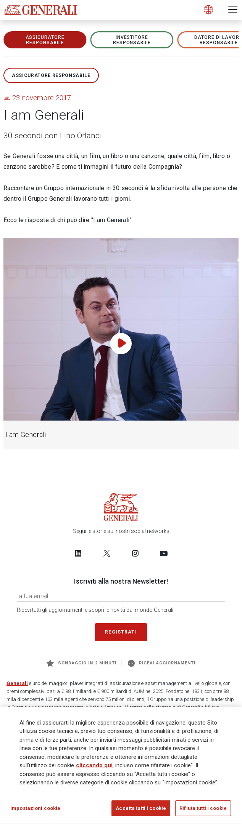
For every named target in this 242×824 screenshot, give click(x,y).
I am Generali (25, 434)
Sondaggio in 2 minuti (81, 663)
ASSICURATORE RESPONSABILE (45, 40)
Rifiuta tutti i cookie (203, 811)
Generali (17, 683)
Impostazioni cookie (35, 811)
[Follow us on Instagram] (135, 553)
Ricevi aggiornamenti (161, 663)
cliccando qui (94, 768)
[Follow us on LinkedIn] (78, 553)
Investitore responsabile (132, 40)
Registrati (121, 632)
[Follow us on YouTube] (163, 553)
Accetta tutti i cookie (141, 811)
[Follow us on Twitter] (107, 553)
